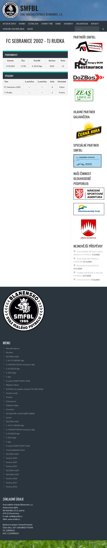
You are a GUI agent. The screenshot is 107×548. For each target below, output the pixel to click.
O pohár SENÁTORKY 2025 (18, 446)
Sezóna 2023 (11, 458)
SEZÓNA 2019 (12, 474)
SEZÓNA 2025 (12, 421)
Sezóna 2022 (11, 462)
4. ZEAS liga (11, 372)
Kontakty (95, 23)
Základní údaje (82, 23)
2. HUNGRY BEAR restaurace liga (20, 364)
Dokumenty (68, 23)
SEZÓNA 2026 (33, 23)
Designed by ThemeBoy (95, 542)
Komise (58, 23)
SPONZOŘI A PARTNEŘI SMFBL (14, 28)
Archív (30, 28)
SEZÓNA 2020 (12, 470)
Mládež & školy (12, 385)
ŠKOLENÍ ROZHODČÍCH (88, 265)
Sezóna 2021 (11, 466)
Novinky (22, 23)
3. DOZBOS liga (13, 368)
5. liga (8, 377)
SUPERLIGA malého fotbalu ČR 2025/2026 (24, 389)
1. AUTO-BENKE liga (15, 360)
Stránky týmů (47, 23)
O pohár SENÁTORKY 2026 (18, 381)
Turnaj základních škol (15, 450)
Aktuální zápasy (9, 23)
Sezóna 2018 (11, 478)
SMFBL (29, 8)
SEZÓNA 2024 (12, 454)
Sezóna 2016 (11, 486)
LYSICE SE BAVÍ (84, 280)
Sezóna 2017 (11, 482)
